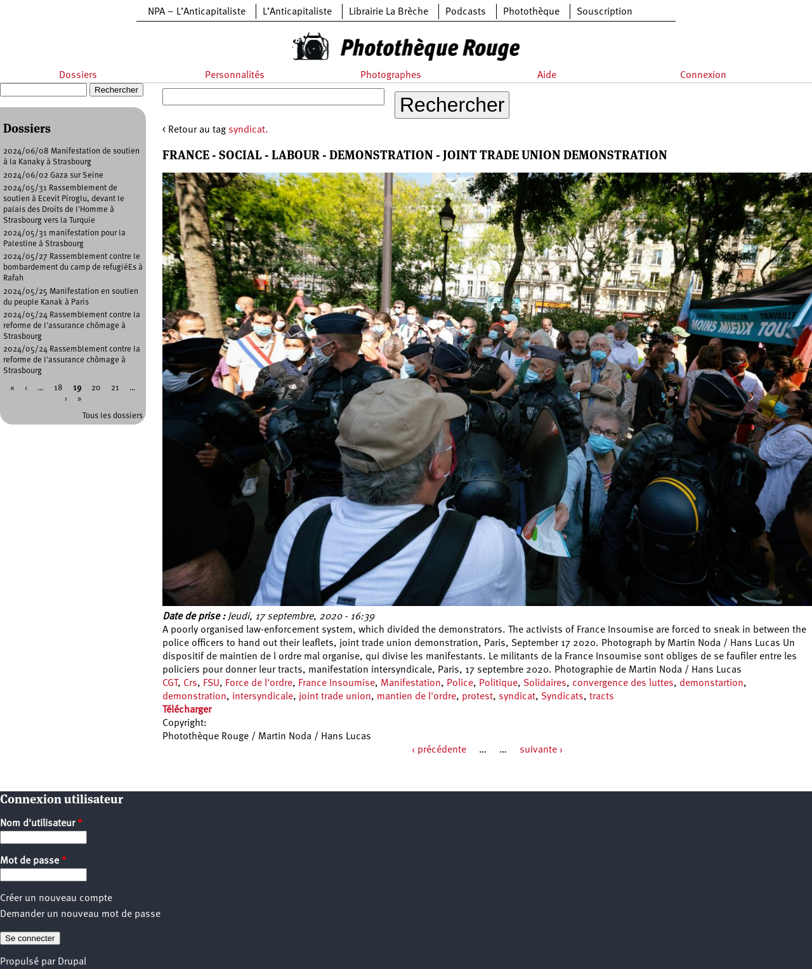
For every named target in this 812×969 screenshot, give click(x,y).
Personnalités (235, 75)
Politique (498, 683)
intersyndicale (262, 697)
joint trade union (335, 697)
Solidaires (544, 683)
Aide (546, 75)
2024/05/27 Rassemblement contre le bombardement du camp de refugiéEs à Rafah (73, 267)
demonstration (194, 697)
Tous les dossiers (112, 416)
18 (58, 388)
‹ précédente (439, 750)
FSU (211, 683)
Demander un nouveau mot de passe (80, 914)
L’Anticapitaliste (297, 12)
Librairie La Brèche (388, 12)
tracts (601, 697)
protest (477, 697)
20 (96, 388)
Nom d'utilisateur (41, 824)
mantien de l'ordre (416, 697)
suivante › (541, 750)
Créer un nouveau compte (56, 898)
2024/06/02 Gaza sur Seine (53, 175)
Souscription (604, 12)
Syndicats (562, 697)
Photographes (390, 75)
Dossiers (78, 75)
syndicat (517, 697)
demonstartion (711, 683)
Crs (190, 683)
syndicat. (248, 130)
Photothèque (531, 12)
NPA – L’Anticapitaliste (197, 12)
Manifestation (411, 683)
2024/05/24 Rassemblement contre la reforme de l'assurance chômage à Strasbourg (71, 326)
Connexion (703, 75)
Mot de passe (33, 861)
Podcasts (465, 12)
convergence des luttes (623, 683)
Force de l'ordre (258, 683)
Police (460, 683)
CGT (170, 683)
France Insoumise (336, 683)
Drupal (72, 962)
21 (115, 388)
